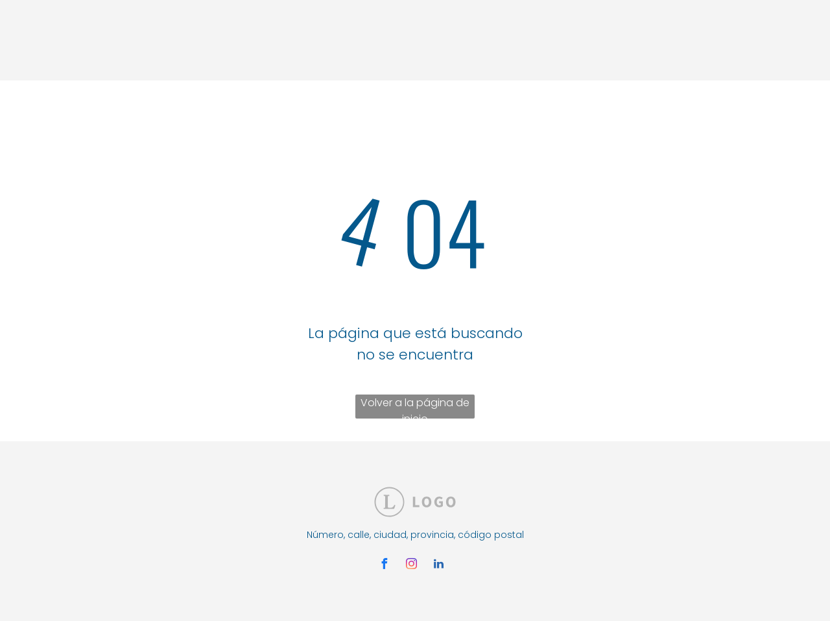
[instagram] (411, 565)
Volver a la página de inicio (415, 407)
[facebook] (383, 565)
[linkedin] (438, 565)
